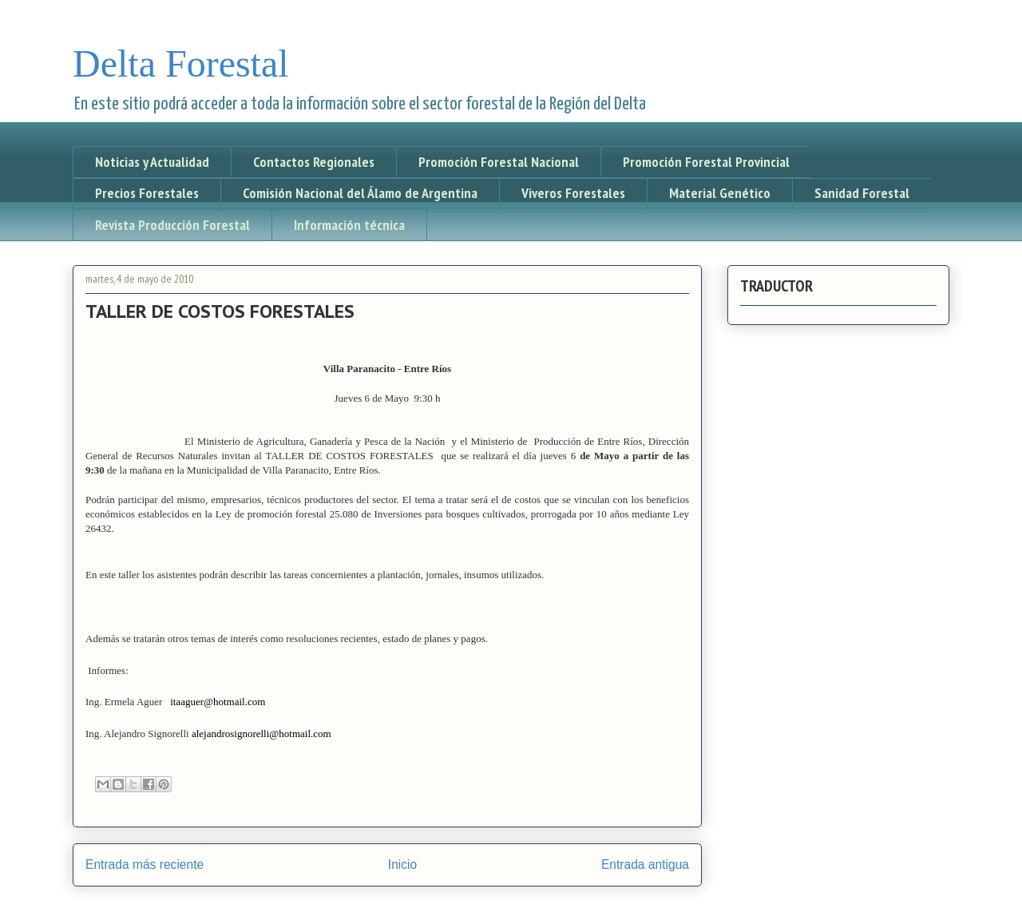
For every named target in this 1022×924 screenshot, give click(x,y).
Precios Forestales (147, 193)
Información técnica (349, 225)
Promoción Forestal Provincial (706, 162)
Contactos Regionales (313, 162)
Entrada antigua (645, 864)
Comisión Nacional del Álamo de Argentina (360, 193)
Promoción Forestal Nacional (498, 162)
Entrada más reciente (144, 864)
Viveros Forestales (573, 193)
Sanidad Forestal (861, 193)
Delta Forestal (181, 63)
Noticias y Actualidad (152, 162)
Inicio (402, 864)
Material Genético (719, 193)
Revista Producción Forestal (172, 225)
